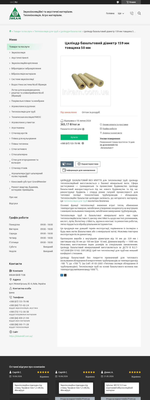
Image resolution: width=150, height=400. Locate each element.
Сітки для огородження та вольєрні (24, 161)
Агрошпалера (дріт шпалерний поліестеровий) (27, 175)
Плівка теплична (19, 144)
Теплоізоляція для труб (46, 31)
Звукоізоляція (18, 52)
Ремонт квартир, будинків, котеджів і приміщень (24, 188)
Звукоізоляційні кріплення (24, 63)
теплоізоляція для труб (75, 201)
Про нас (13, 197)
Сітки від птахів (19, 168)
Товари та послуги (22, 31)
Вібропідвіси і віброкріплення (26, 68)
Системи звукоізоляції (22, 79)
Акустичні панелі (19, 58)
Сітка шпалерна (19, 154)
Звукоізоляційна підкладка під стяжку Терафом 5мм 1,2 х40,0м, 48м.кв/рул (29, 387)
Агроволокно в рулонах (23, 106)
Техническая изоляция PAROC (26, 117)
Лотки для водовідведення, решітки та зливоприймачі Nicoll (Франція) (27, 93)
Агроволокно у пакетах (23, 122)
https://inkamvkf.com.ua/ (20, 336)
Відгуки (13, 203)
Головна (110, 13)
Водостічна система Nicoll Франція (28, 84)
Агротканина (17, 128)
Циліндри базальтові (71, 31)
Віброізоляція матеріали (23, 74)
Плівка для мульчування (23, 138)
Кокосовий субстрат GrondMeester (28, 181)
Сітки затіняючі (19, 149)
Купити (74, 137)
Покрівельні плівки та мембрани (27, 101)
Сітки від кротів (19, 133)
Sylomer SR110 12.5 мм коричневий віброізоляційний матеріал (119, 387)
